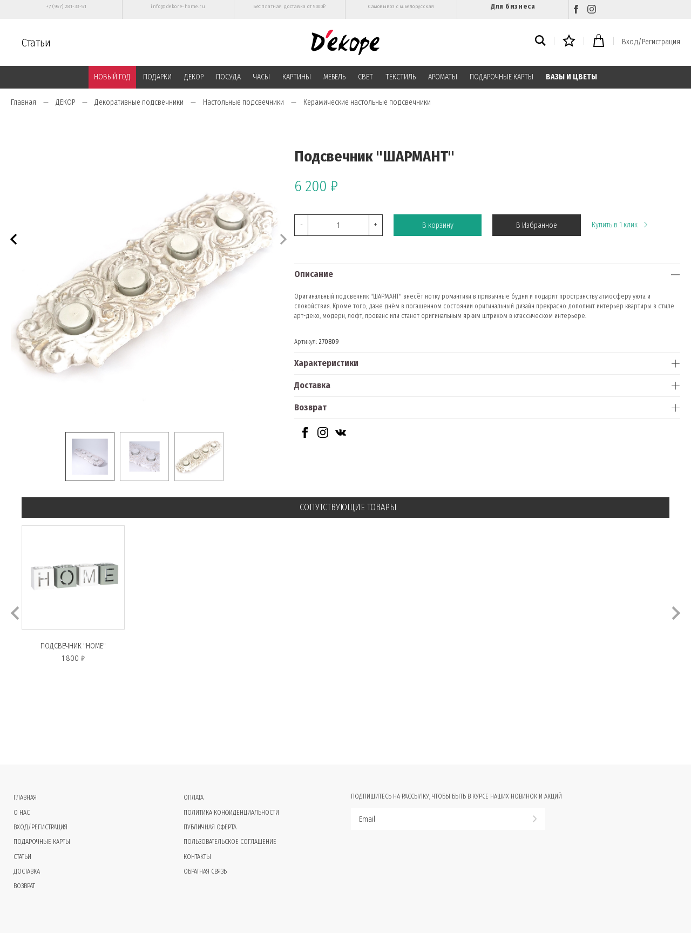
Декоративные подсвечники (139, 102)
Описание (313, 274)
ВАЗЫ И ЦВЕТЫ (571, 77)
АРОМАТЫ (442, 77)
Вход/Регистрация (651, 41)
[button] (12, 238)
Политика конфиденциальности (231, 812)
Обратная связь (205, 871)
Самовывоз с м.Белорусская (401, 6)
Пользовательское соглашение (230, 842)
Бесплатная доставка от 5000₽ (289, 6)
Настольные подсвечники (243, 102)
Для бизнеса (513, 6)
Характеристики (326, 363)
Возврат (310, 407)
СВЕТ (365, 77)
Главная (23, 102)
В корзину (437, 225)
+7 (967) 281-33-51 (66, 6)
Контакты (197, 857)
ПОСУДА (228, 77)
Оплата (194, 797)
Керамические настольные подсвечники (367, 102)
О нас (21, 812)
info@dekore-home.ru (178, 6)
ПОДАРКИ (157, 77)
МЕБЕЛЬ (334, 77)
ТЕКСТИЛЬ (400, 77)
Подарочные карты (41, 842)
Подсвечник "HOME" (73, 646)
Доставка (312, 385)
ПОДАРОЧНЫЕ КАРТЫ (501, 77)
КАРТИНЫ (296, 77)
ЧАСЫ (261, 77)
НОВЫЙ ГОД (112, 77)
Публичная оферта (210, 827)
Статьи (36, 42)
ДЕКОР (194, 77)
